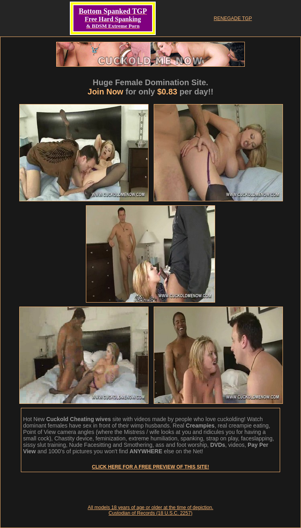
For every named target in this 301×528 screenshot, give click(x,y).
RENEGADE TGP (233, 18)
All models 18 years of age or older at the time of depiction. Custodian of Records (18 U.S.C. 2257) (151, 510)
